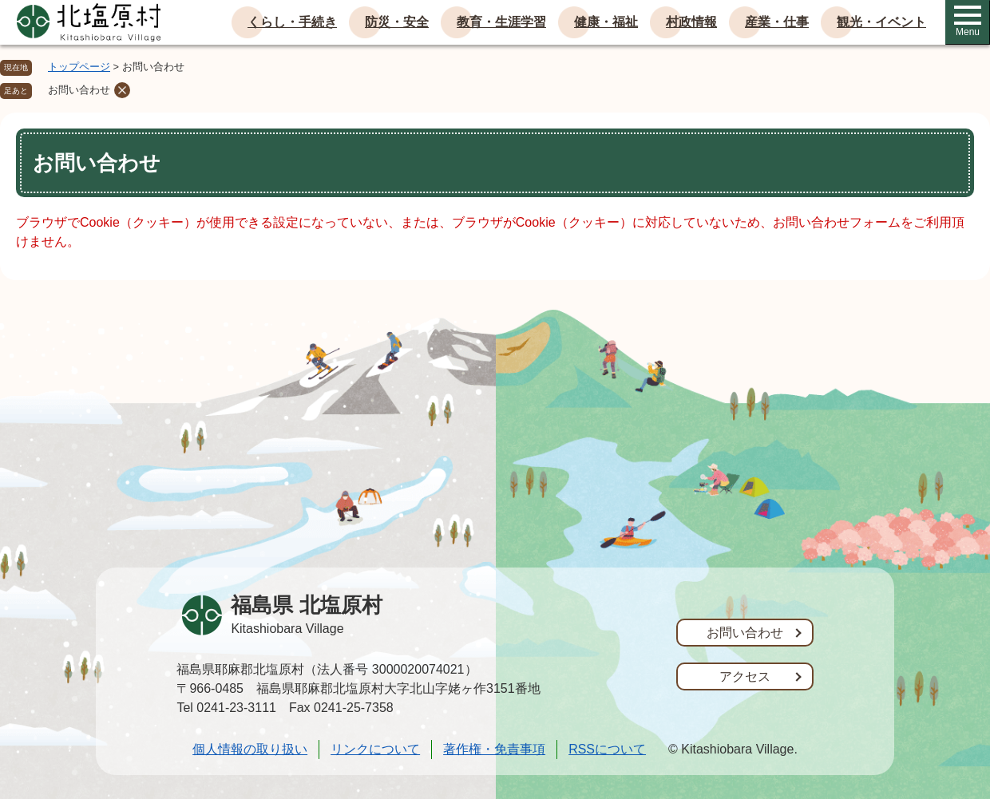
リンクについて (375, 749)
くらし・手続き (292, 22)
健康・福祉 (606, 22)
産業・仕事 (777, 22)
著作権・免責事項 (494, 749)
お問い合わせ (79, 90)
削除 (122, 90)
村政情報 (691, 22)
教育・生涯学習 (501, 22)
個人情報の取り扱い (249, 749)
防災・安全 (397, 22)
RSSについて (607, 749)
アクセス (744, 676)
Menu (967, 22)
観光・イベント (881, 22)
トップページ (79, 67)
